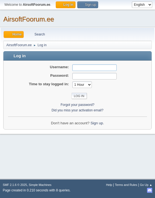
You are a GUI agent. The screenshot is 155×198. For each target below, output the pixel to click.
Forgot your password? (78, 105)
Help (109, 184)
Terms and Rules (126, 184)
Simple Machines (40, 184)
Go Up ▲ (146, 184)
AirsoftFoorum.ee (28, 19)
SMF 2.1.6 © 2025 (15, 184)
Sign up (96, 123)
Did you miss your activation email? (77, 110)
